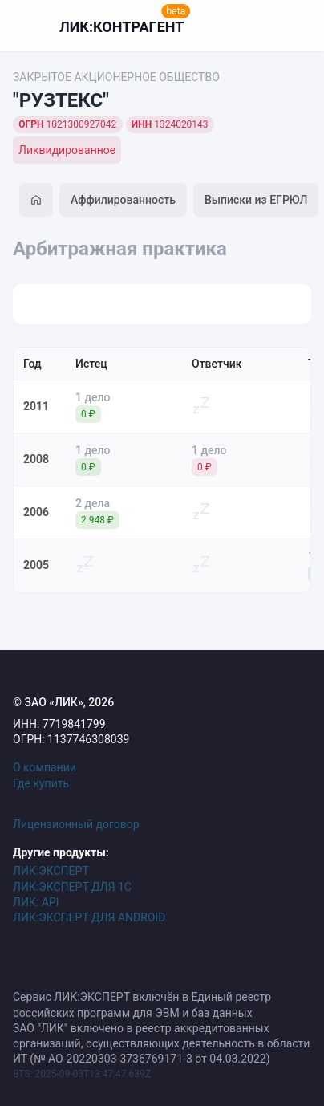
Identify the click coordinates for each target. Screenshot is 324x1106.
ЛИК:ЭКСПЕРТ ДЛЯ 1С (72, 886)
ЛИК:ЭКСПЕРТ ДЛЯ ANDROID (89, 917)
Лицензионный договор (76, 824)
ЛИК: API (36, 902)
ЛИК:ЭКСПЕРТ (51, 870)
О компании (44, 767)
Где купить (41, 783)
